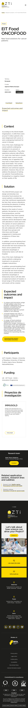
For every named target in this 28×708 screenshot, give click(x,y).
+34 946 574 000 (14, 563)
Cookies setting (22, 705)
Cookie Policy (14, 702)
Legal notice (14, 656)
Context (9, 103)
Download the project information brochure (11, 339)
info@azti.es (14, 574)
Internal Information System (14, 668)
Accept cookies (6, 705)
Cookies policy (14, 659)
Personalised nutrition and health (12, 486)
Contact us (14, 535)
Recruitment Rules (14, 665)
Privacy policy (14, 653)
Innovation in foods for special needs (13, 490)
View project (10, 432)
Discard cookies (14, 705)
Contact (14, 463)
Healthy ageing (16, 484)
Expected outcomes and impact (12, 109)
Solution (19, 103)
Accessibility (14, 662)
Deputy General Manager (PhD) (14, 458)
